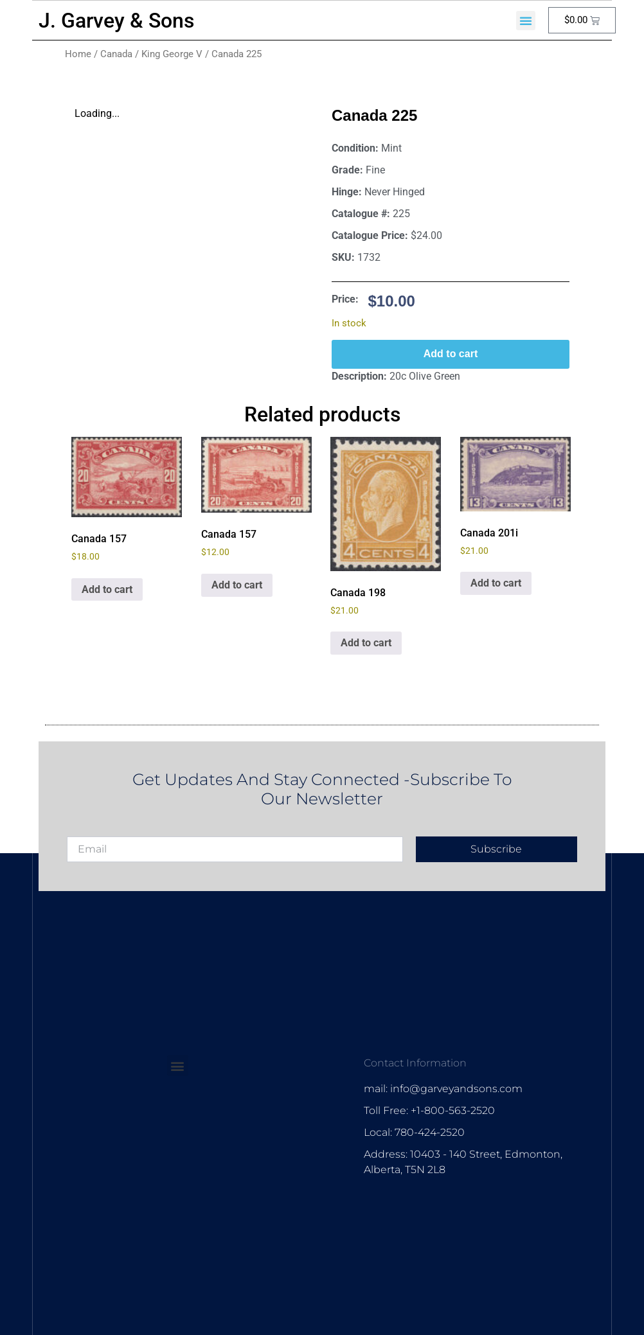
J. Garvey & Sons (116, 20)
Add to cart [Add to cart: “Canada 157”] (107, 589)
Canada (116, 54)
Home (78, 54)
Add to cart (451, 353)
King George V (171, 54)
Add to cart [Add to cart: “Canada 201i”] (495, 583)
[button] (525, 20)
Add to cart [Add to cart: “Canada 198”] (366, 643)
